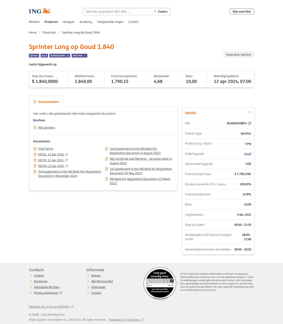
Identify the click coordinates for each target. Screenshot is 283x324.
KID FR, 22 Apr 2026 (51, 160)
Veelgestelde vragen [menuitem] (110, 22)
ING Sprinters (46, 127)
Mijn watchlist (242, 11)
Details (218, 112)
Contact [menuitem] (134, 22)
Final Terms (45, 148)
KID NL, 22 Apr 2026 (51, 154)
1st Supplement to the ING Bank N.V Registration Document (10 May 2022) (141, 169)
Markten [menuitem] (34, 22)
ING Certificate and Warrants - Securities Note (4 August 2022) (141, 159)
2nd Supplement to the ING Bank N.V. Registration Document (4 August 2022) (135, 149)
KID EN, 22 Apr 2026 (51, 166)
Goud (247, 153)
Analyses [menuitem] (69, 22)
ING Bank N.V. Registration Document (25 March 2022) (140, 179)
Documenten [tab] (46, 101)
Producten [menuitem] (51, 22)
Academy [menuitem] (86, 22)
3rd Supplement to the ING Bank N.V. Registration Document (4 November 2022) (69, 172)
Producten (49, 32)
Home (33, 32)
